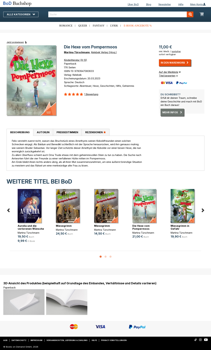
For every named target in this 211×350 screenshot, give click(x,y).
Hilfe (180, 4)
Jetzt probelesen (15, 42)
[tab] (20, 132)
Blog (148, 4)
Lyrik (114, 25)
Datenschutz (19, 340)
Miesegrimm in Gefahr (180, 227)
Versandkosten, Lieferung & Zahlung (67, 340)
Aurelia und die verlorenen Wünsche (31, 227)
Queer (82, 25)
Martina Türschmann (77, 52)
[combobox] (120, 14)
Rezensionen (95, 132)
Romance (66, 25)
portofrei (176, 51)
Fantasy (99, 25)
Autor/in (43, 132)
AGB (5, 340)
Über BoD (133, 4)
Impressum (36, 340)
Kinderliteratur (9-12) (75, 60)
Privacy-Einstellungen (114, 340)
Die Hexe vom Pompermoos (141, 227)
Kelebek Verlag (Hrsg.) (104, 52)
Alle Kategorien (21, 14)
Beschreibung (20, 132)
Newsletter (164, 4)
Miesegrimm (64, 225)
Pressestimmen (67, 132)
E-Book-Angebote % (138, 25)
